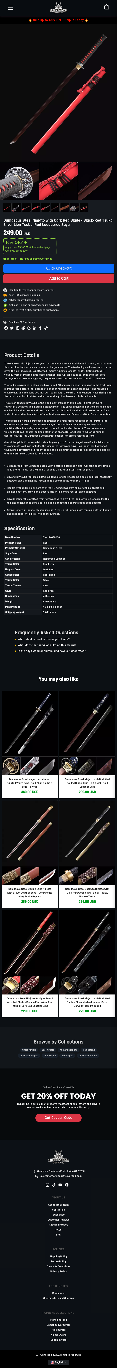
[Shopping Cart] (106, 7)
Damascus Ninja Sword (84, 414)
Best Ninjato (48, 1050)
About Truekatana (58, 1204)
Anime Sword (58, 1335)
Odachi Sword (58, 1340)
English (57, 1362)
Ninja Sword (59, 1330)
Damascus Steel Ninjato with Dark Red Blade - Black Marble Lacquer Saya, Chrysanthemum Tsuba (87, 1002)
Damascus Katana (88, 1055)
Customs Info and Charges (58, 1298)
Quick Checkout (59, 268)
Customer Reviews (59, 1219)
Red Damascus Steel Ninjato (39, 436)
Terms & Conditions (58, 1266)
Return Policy (58, 1261)
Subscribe (59, 1214)
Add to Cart (58, 278)
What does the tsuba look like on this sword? (47, 645)
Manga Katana (58, 1320)
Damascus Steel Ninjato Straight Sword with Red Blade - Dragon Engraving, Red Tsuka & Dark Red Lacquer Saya (30, 1002)
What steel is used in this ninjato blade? (44, 639)
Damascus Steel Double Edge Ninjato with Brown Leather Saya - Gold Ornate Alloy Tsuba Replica (29, 892)
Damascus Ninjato (29, 1055)
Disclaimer (58, 1293)
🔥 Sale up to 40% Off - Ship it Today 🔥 (58, 20)
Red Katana (89, 1050)
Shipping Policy (58, 1256)
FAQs (58, 1229)
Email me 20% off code (22, 322)
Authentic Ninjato (68, 1050)
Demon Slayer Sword (59, 1325)
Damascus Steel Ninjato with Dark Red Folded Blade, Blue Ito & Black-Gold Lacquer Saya (87, 783)
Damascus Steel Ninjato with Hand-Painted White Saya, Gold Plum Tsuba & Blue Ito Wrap (30, 783)
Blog (58, 1234)
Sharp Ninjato (29, 1050)
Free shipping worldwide (36, 258)
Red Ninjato (67, 1055)
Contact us (58, 1209)
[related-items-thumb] (30, 733)
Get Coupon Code (58, 1117)
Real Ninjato (50, 1055)
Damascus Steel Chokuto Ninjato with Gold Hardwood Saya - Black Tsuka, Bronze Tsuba (87, 892)
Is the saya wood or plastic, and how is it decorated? (52, 651)
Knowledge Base (58, 1224)
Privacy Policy (58, 1271)
